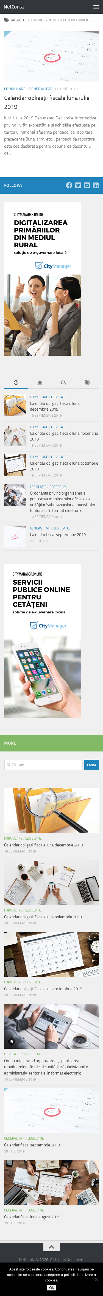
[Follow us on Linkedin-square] (95, 185)
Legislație (59, 397)
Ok (51, 1288)
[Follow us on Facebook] (69, 185)
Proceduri (57, 487)
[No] (96, 1279)
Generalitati (40, 89)
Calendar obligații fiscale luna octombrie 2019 (43, 988)
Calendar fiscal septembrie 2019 (58, 534)
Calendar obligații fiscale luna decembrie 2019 (43, 845)
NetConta (14, 7)
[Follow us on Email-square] (86, 185)
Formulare (15, 89)
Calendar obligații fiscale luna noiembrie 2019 (43, 917)
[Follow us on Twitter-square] (78, 185)
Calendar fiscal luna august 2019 (32, 1216)
